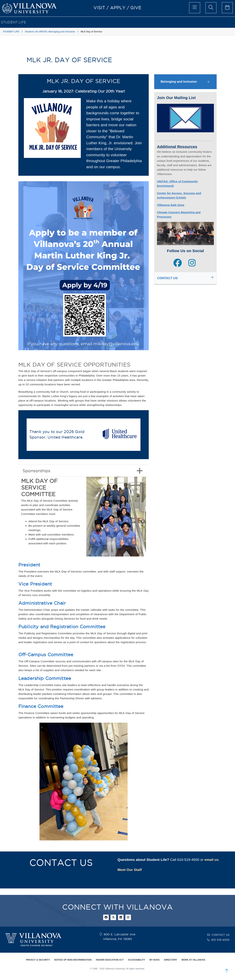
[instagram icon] (128, 917)
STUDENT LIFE (13, 22)
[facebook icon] (106, 917)
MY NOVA (154, 960)
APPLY (118, 7)
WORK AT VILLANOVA (193, 960)
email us (212, 860)
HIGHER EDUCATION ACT (110, 960)
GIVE (136, 7)
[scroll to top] (226, 970)
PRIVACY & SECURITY (38, 960)
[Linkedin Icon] (121, 917)
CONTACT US (220, 934)
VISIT (99, 7)
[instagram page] (192, 263)
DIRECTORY (170, 960)
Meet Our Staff (130, 870)
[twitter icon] (113, 917)
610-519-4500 (220, 939)
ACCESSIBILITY (136, 960)
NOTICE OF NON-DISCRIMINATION (73, 960)
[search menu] (210, 7)
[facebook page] (177, 263)
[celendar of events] (227, 7)
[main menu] (194, 7)
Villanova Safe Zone (170, 204)
